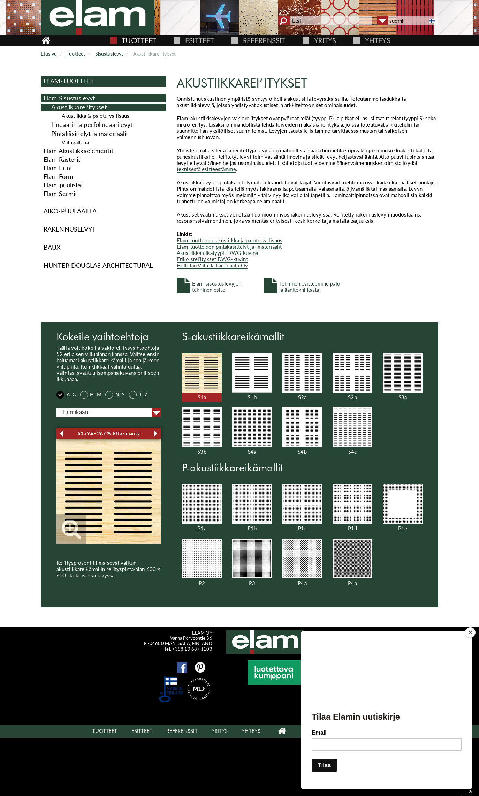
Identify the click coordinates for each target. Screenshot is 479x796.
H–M (90, 395)
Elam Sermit (60, 193)
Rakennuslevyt (70, 229)
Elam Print (58, 168)
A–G (66, 395)
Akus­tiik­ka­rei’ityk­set (79, 107)
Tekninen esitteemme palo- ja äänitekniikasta (310, 286)
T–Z (138, 395)
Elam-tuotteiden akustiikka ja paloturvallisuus (229, 240)
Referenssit (264, 40)
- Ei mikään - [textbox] (75, 412)
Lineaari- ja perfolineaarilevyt (91, 124)
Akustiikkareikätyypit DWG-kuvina (217, 253)
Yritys (325, 40)
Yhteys (377, 40)
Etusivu (49, 54)
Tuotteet (139, 40)
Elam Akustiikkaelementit (78, 150)
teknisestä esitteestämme (206, 169)
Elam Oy (332, 670)
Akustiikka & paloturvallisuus (95, 116)
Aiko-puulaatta (70, 211)
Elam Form (58, 176)
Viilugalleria (75, 142)
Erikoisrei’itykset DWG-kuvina (212, 259)
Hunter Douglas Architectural (98, 265)
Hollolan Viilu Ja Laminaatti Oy (212, 265)
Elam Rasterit (62, 159)
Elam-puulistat (63, 185)
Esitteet (199, 40)
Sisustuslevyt (109, 54)
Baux (52, 247)
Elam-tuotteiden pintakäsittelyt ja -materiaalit (229, 246)
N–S (115, 395)
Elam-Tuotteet (69, 81)
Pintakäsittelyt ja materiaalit (89, 133)
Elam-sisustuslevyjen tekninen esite (216, 286)
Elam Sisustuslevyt (69, 98)
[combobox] (108, 412)
